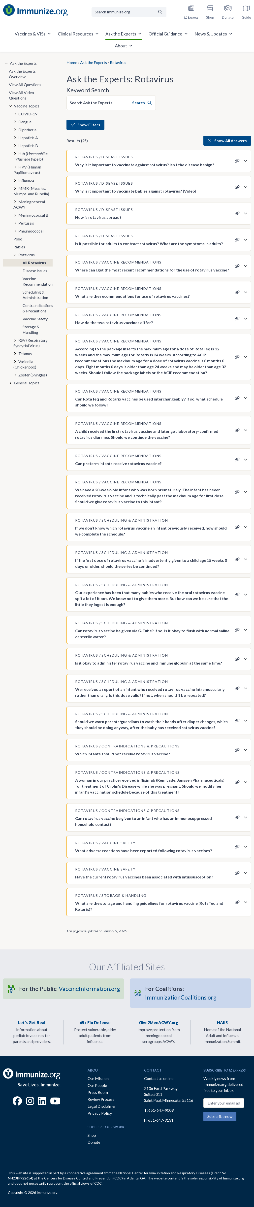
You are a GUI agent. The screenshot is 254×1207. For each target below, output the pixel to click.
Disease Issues (35, 270)
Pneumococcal (30, 231)
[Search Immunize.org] (123, 12)
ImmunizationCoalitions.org (181, 993)
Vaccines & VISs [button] (33, 34)
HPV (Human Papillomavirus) (27, 170)
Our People (97, 1085)
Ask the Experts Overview (22, 74)
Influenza (26, 180)
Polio (17, 238)
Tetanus (25, 353)
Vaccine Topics (26, 105)
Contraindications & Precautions (38, 308)
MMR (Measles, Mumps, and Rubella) (31, 191)
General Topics (26, 382)
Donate (94, 1142)
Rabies (19, 246)
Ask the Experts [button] (123, 34)
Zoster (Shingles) (32, 374)
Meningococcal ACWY (29, 204)
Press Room (98, 1092)
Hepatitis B (28, 145)
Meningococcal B (33, 215)
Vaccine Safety (35, 318)
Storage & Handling (31, 329)
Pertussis (26, 223)
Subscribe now (219, 1116)
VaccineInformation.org (69, 988)
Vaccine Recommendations (38, 281)
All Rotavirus (34, 262)
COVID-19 (27, 113)
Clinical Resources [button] (78, 34)
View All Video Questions (21, 95)
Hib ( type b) (30, 156)
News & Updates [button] (213, 34)
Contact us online (158, 1078)
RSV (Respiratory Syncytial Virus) (30, 343)
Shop (92, 1135)
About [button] (124, 46)
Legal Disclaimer (102, 1106)
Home (71, 62)
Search (142, 102)
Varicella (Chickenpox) (24, 364)
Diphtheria (27, 129)
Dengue (25, 121)
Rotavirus (26, 254)
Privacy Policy (100, 1113)
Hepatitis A (28, 137)
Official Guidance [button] (168, 34)
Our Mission (98, 1078)
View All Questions (25, 84)
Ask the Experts (93, 62)
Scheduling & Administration (35, 295)
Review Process (101, 1099)
